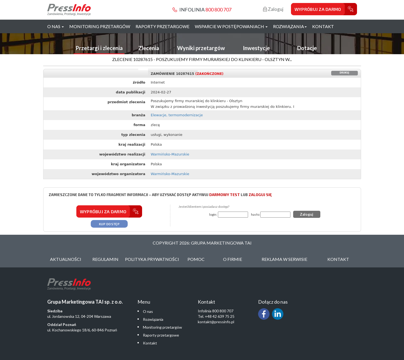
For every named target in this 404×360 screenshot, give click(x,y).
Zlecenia (148, 48)
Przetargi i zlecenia (99, 48)
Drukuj (344, 73)
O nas (148, 311)
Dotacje (307, 48)
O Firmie (232, 259)
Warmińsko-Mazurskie (170, 154)
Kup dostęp (109, 224)
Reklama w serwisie (284, 259)
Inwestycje (256, 48)
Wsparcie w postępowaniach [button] (231, 26)
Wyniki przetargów (201, 48)
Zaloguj (273, 9)
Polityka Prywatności (152, 259)
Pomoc (196, 259)
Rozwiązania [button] (290, 26)
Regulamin (105, 259)
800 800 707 (218, 10)
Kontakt (323, 26)
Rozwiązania (153, 319)
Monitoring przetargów (99, 26)
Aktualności (65, 259)
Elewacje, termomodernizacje (177, 115)
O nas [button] (55, 26)
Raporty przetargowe (162, 26)
